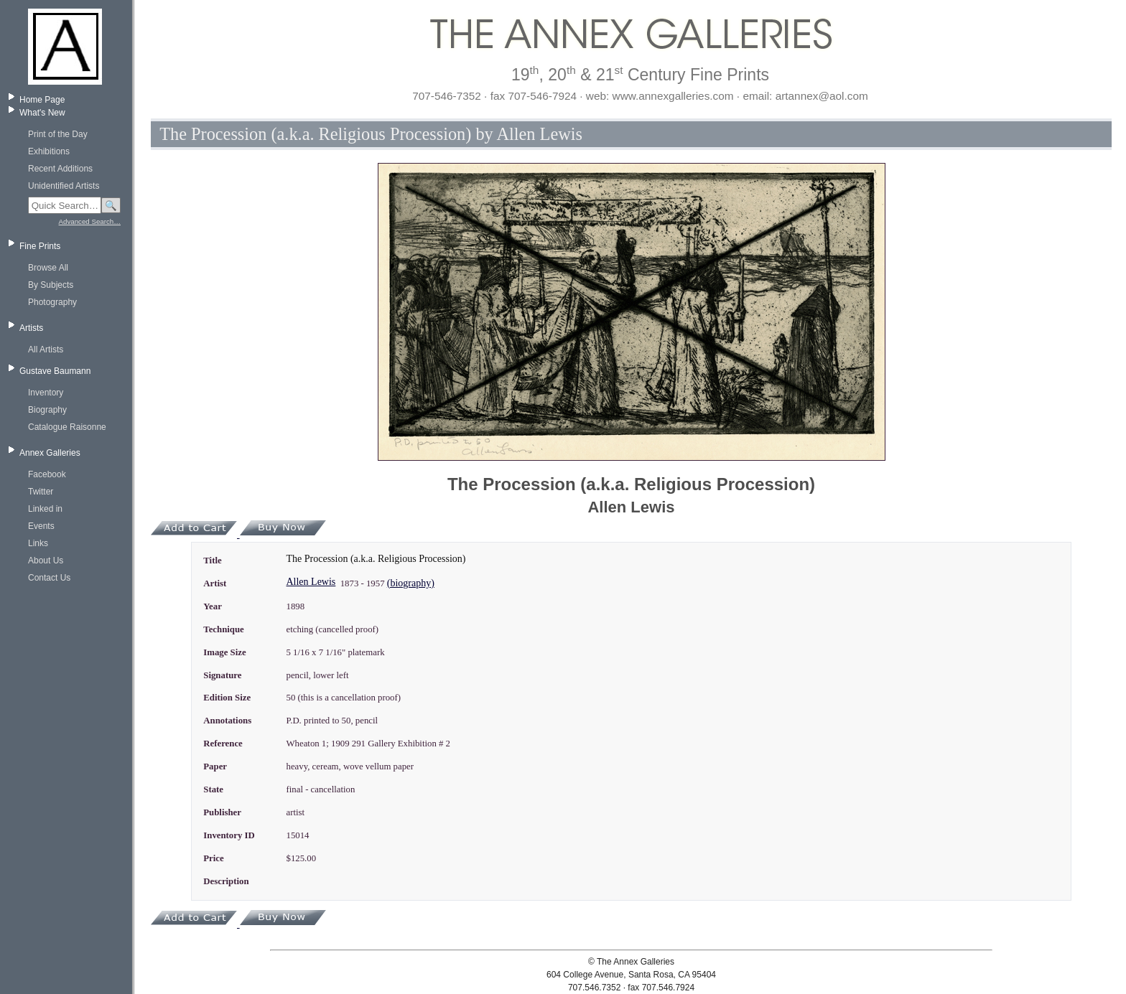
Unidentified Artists (63, 186)
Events (41, 526)
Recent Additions (60, 169)
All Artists (45, 349)
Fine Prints (39, 246)
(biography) (410, 583)
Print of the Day (58, 134)
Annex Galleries (49, 453)
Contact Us (49, 578)
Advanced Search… (90, 221)
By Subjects (50, 285)
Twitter (40, 492)
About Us (45, 560)
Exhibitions (49, 151)
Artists (31, 328)
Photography (52, 302)
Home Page (42, 100)
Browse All (48, 268)
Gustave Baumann (54, 371)
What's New (42, 113)
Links (38, 543)
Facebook (47, 474)
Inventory (45, 393)
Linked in (45, 509)
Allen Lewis (310, 581)
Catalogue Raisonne (67, 427)
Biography (47, 410)
